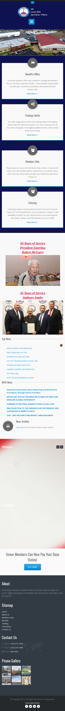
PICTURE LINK (12, 373)
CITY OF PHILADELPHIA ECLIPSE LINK (22, 361)
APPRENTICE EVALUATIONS (18, 357)
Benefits (5, 620)
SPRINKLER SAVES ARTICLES (18, 365)
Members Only (8, 617)
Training (5, 623)
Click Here (20, 427)
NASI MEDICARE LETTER (17, 352)
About (6, 583)
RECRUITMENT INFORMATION (19, 348)
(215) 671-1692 (17, 643)
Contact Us (6, 629)
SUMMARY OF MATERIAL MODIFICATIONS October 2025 (30, 404)
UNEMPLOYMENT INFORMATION (20, 369)
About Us (5, 614)
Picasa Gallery (11, 660)
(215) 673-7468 (17, 647)
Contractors (6, 626)
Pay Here (32, 567)
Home (4, 612)
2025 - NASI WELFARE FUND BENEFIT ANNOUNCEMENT (30, 415)
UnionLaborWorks (32, 703)
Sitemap (7, 605)
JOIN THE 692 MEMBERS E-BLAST (20, 378)
